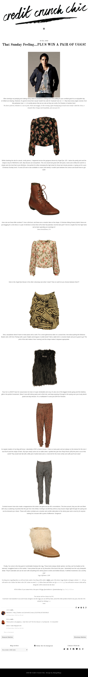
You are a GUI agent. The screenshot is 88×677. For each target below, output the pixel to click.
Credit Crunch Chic (38, 673)
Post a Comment (9, 632)
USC (63, 101)
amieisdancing (60, 582)
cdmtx (8, 610)
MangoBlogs (57, 673)
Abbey (8, 619)
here (25, 103)
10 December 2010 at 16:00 (15, 628)
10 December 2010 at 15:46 (14, 615)
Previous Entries (80, 637)
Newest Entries (7, 637)
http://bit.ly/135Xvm (68, 589)
